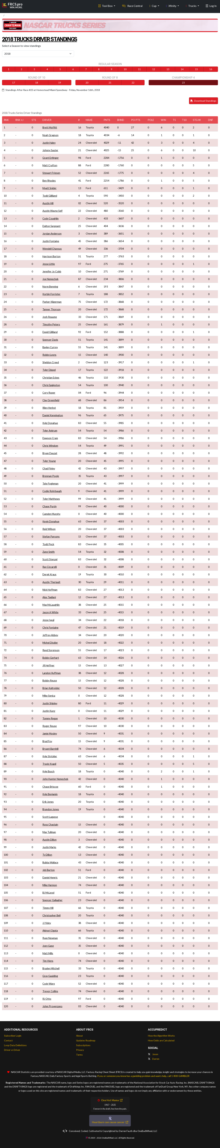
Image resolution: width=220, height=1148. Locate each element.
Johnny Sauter (50, 150)
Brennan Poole (50, 476)
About (79, 1035)
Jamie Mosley (49, 733)
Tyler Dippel (49, 369)
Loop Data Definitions (15, 1045)
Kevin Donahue (50, 521)
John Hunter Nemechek (55, 779)
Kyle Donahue (50, 423)
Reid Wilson (49, 529)
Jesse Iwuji (48, 620)
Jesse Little (48, 263)
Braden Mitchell (50, 968)
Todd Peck (48, 544)
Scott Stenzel (49, 559)
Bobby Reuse (49, 680)
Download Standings (203, 100)
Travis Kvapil (49, 763)
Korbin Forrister (51, 294)
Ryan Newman (50, 938)
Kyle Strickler (49, 756)
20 (87, 82)
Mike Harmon (49, 885)
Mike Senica (48, 695)
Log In (211, 5)
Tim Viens (47, 960)
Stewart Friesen (51, 172)
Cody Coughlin (50, 218)
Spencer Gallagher (52, 900)
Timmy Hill (47, 907)
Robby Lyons (49, 354)
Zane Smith (48, 551)
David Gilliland (50, 332)
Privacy (80, 1050)
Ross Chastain (50, 824)
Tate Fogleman (50, 483)
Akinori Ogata (50, 930)
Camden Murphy (51, 513)
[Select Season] (38, 53)
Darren (153, 1058)
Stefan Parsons (51, 536)
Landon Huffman (51, 673)
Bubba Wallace (50, 862)
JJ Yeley (46, 923)
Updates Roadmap (85, 1040)
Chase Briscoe (50, 786)
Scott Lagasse (50, 816)
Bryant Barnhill (50, 748)
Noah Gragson (50, 135)
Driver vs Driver (12, 1050)
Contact (8, 1040)
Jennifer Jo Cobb (51, 271)
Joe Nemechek (50, 279)
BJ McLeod (48, 892)
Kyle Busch (48, 771)
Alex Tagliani (49, 597)
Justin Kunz (48, 710)
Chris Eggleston (51, 385)
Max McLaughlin (51, 604)
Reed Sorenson (50, 650)
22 (133, 82)
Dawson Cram (50, 438)
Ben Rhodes (49, 180)
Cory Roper (48, 392)
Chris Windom (50, 445)
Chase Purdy (49, 506)
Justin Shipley (49, 703)
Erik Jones (48, 801)
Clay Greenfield (50, 400)
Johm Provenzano (52, 1006)
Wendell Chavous (52, 248)
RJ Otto (46, 998)
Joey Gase (48, 945)
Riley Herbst (49, 407)
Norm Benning (50, 286)
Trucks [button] (191, 5)
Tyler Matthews (51, 498)
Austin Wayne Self (52, 210)
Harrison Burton (51, 256)
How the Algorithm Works (161, 1035)
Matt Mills (47, 953)
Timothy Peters (51, 324)
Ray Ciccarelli (49, 566)
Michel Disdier (50, 642)
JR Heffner (48, 665)
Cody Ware (48, 983)
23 (183, 82)
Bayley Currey (50, 347)
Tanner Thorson (51, 309)
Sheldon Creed (50, 362)
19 (59, 82)
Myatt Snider (49, 188)
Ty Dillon (47, 854)
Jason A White (50, 612)
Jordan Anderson (52, 233)
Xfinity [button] (171, 5)
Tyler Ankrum (49, 430)
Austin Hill (47, 203)
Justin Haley (49, 142)
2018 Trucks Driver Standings (48, 39)
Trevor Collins (50, 991)
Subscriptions (83, 1045)
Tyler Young (49, 460)
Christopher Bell (51, 915)
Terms (79, 1054)
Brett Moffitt (49, 127)
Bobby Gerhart (50, 657)
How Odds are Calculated (161, 1040)
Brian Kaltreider (51, 688)
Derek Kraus (49, 574)
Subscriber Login (12, 1035)
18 (36, 82)
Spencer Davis (50, 339)
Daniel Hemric (50, 877)
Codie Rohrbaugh (52, 491)
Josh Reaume (49, 316)
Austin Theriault (51, 582)
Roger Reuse (49, 726)
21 (110, 82)
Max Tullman (49, 832)
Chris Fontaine (50, 627)
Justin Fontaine (50, 241)
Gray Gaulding (50, 975)
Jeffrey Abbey (50, 635)
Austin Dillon (49, 839)
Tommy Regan (50, 718)
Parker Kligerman (52, 301)
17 (13, 82)
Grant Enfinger (50, 157)
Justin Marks (49, 847)
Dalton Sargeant (51, 226)
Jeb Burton (48, 870)
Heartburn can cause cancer (110, 1122)
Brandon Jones (50, 809)
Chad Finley (48, 468)
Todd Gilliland (49, 195)
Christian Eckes (50, 377)
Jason (153, 1054)
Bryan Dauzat (49, 453)
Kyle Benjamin (50, 794)
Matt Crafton (49, 165)
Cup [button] (153, 5)
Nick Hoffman (49, 589)
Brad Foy (47, 741)
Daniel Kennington (52, 415)
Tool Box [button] (105, 5)
